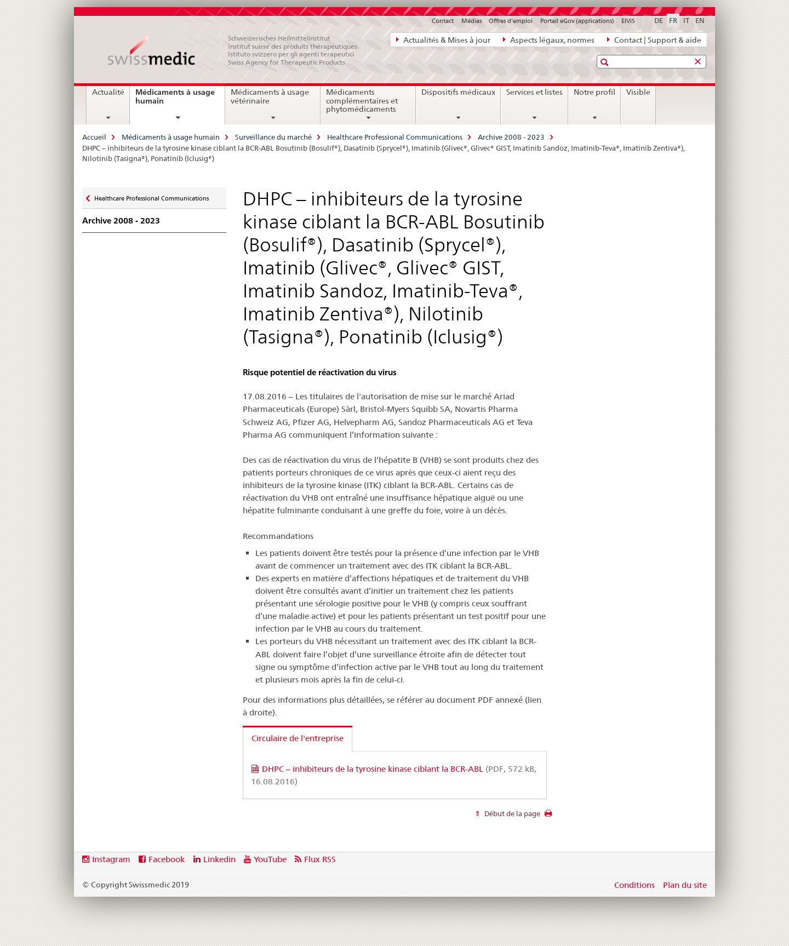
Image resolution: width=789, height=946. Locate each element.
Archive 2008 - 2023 (511, 137)
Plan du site (685, 885)
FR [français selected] (673, 20)
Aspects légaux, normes (548, 39)
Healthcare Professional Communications (394, 137)
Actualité (108, 92)
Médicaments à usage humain (175, 100)
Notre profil (594, 92)
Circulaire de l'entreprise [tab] (297, 738)
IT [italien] (686, 20)
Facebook (166, 859)
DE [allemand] (658, 20)
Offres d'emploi (511, 21)
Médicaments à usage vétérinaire (270, 96)
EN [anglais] (700, 20)
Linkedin (219, 859)
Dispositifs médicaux (458, 92)
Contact (443, 21)
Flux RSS (320, 859)
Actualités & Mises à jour (443, 39)
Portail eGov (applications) (577, 21)
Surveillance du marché (273, 137)
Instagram (111, 859)
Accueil (94, 137)
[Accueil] (238, 50)
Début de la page (511, 813)
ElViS (628, 21)
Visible (638, 92)
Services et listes (534, 92)
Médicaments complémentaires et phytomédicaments (362, 101)
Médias (471, 21)
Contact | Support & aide (654, 39)
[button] (605, 62)
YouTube (270, 859)
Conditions (634, 885)
